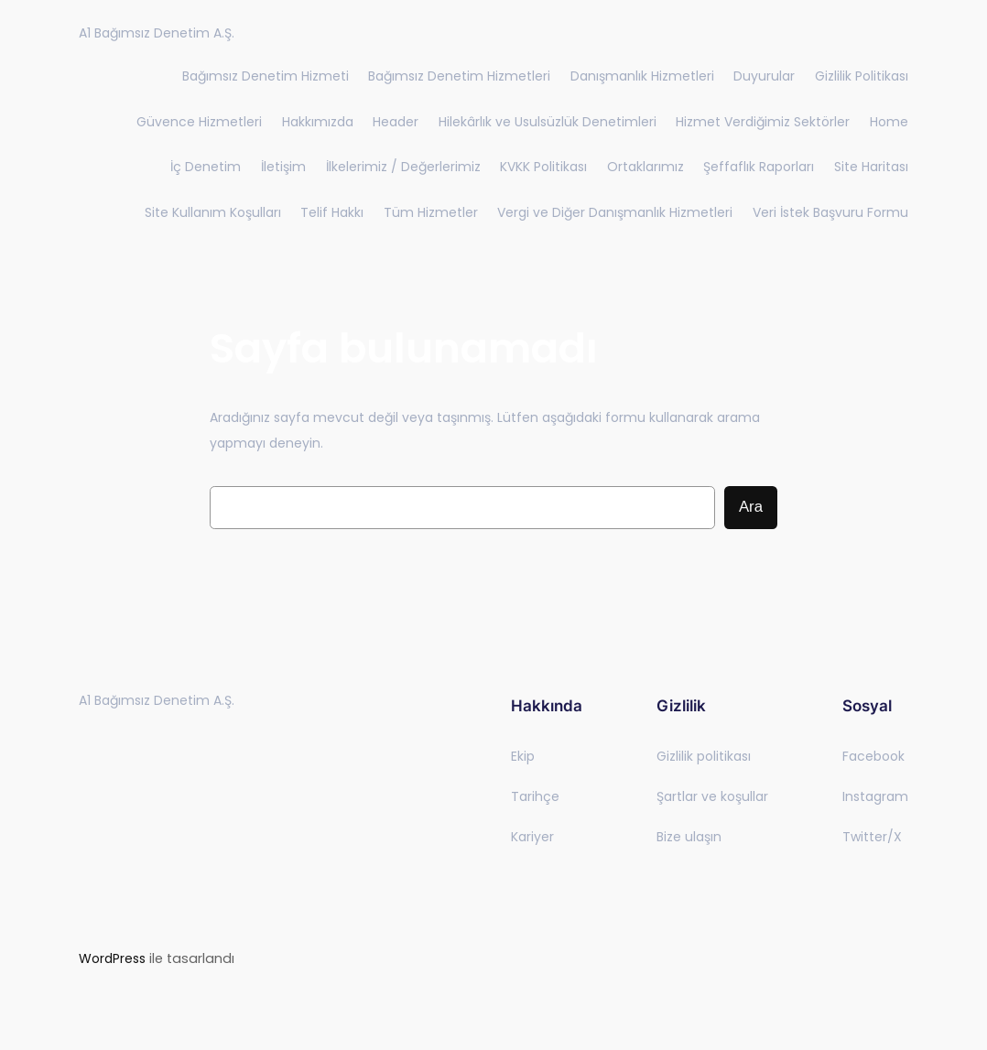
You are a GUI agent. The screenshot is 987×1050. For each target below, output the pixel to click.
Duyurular (764, 76)
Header (395, 122)
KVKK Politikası (543, 166)
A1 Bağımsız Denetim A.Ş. (156, 33)
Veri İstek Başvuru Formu (830, 212)
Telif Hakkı (331, 212)
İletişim (283, 166)
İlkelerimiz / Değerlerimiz (403, 166)
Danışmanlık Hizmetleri (642, 76)
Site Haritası (871, 166)
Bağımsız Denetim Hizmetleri (459, 76)
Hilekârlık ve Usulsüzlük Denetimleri (547, 122)
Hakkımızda (317, 122)
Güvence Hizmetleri (199, 122)
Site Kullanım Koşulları (213, 212)
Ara (751, 506)
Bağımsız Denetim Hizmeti (265, 76)
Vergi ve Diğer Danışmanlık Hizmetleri (614, 212)
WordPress (112, 958)
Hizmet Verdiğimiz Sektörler (763, 122)
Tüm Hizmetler (431, 212)
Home (889, 122)
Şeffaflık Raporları (758, 166)
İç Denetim (205, 166)
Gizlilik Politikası (861, 76)
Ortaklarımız (645, 166)
